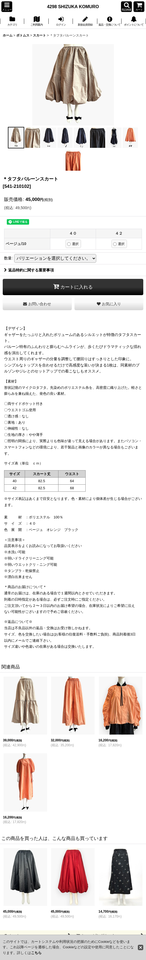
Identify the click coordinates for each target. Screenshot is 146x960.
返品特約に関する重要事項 (29, 270)
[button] (6, 6)
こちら (36, 953)
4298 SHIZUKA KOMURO (73, 6)
